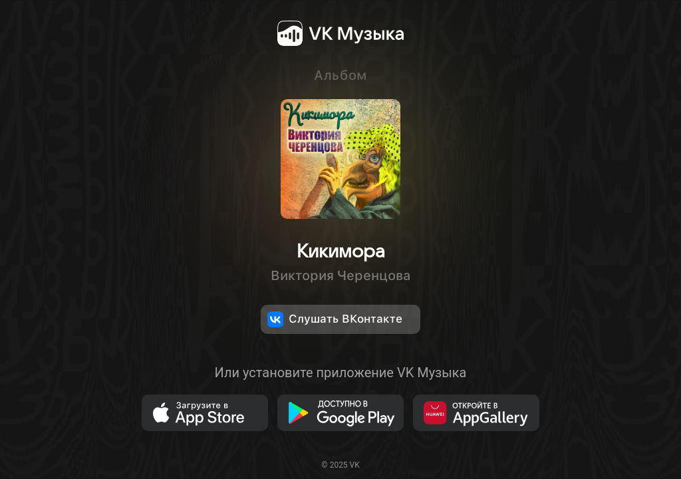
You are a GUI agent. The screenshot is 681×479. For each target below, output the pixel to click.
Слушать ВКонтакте (334, 319)
